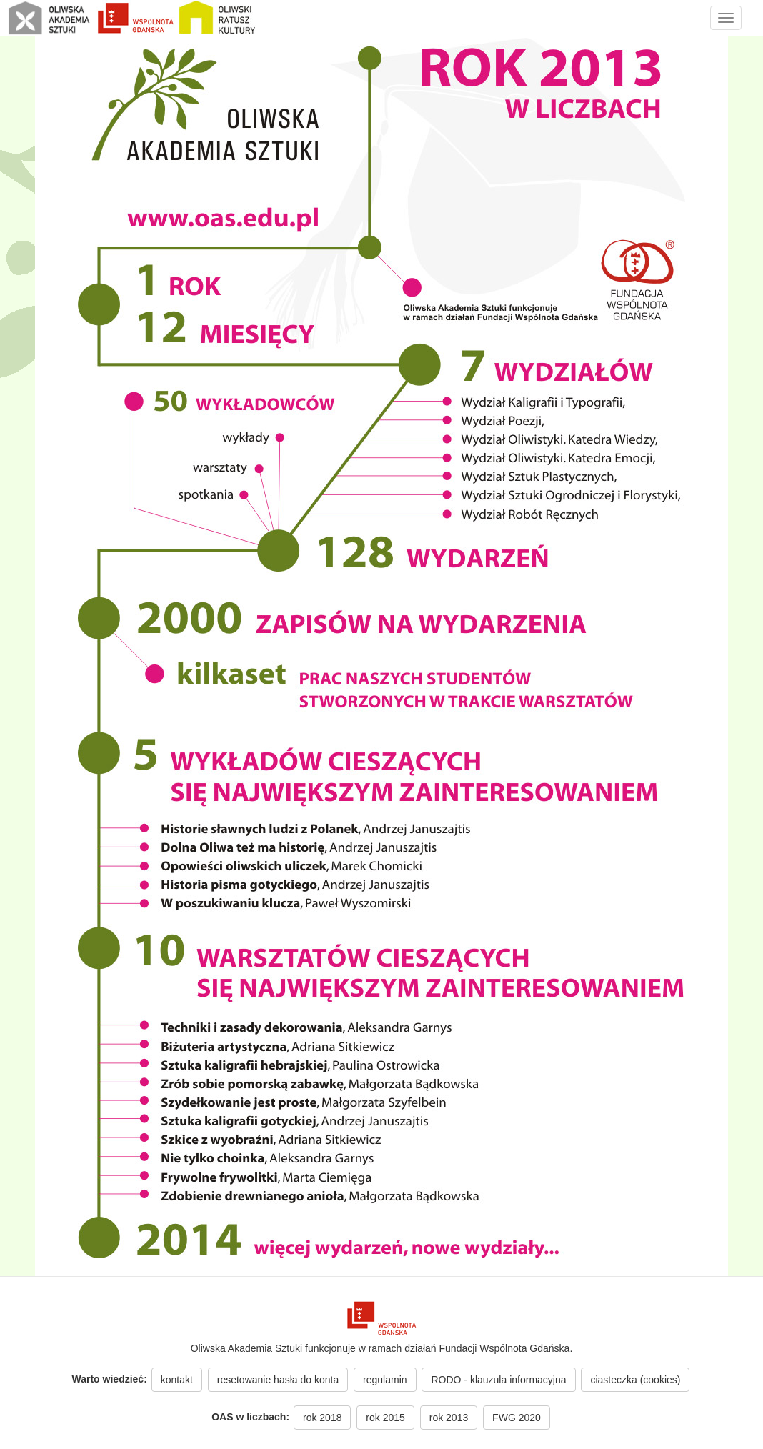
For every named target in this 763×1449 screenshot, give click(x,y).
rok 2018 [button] (322, 1417)
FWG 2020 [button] (516, 1417)
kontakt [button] (177, 1379)
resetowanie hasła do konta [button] (278, 1379)
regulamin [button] (385, 1379)
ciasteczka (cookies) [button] (635, 1379)
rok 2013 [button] (448, 1417)
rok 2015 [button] (385, 1417)
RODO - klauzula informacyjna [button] (498, 1379)
